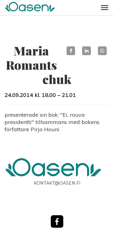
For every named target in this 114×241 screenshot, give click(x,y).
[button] (104, 7)
